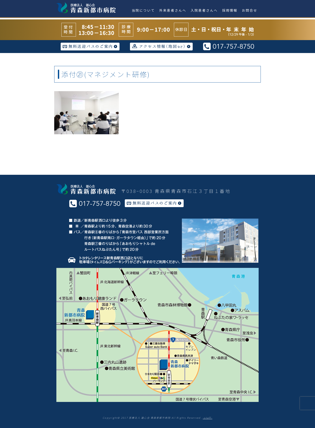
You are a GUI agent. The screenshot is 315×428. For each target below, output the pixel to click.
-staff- (207, 417)
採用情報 (230, 10)
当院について (143, 10)
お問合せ (249, 10)
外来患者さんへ (172, 10)
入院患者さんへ (204, 10)
